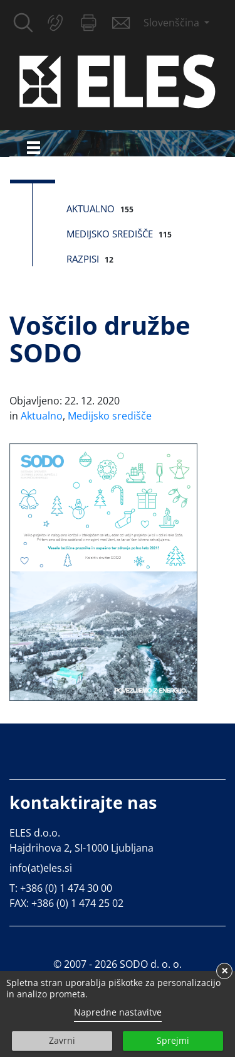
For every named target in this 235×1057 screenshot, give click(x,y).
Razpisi (82, 258)
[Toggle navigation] (33, 147)
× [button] (224, 971)
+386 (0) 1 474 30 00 (66, 888)
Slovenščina (173, 23)
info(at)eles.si (40, 868)
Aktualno (90, 208)
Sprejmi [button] (173, 1040)
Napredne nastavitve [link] (118, 1012)
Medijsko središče (109, 233)
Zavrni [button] (62, 1040)
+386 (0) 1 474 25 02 (77, 903)
